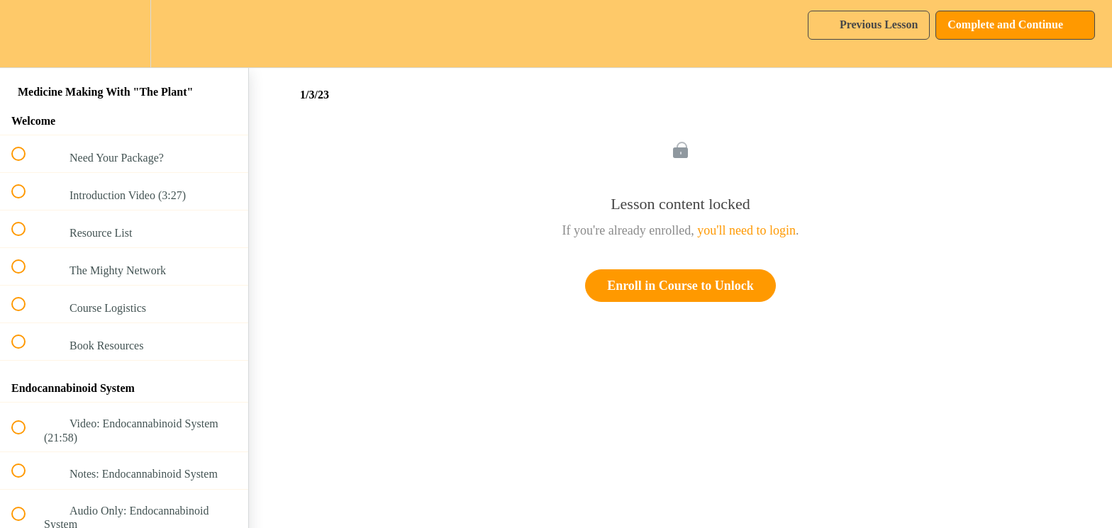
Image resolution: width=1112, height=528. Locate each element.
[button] (26, 33)
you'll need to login (746, 230)
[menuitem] (124, 33)
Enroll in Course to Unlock (680, 286)
